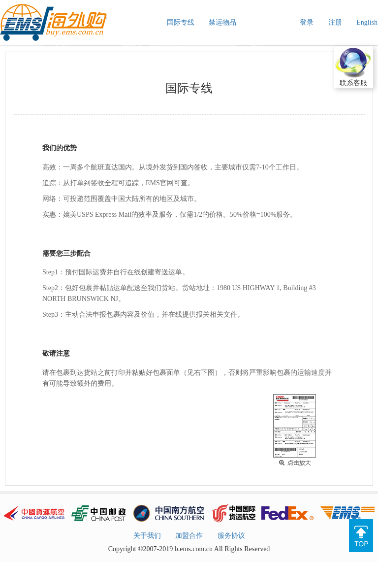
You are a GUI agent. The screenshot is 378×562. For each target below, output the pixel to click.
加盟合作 (189, 535)
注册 (335, 22)
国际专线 (180, 22)
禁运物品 (222, 22)
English (367, 22)
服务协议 (231, 535)
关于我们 (147, 535)
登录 (307, 22)
